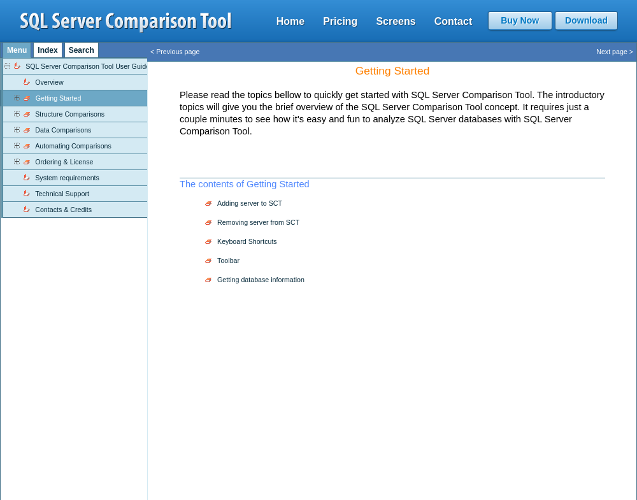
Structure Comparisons (69, 114)
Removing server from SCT (258, 222)
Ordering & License (64, 162)
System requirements (67, 178)
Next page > (614, 51)
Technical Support (62, 193)
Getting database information (260, 279)
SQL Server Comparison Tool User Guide (87, 66)
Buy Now (520, 20)
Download (586, 20)
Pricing (340, 21)
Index (47, 50)
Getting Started (59, 98)
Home (290, 21)
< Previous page (174, 51)
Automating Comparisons (73, 146)
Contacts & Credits (63, 209)
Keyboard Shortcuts (247, 241)
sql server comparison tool (126, 22)
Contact (453, 21)
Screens (395, 21)
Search (81, 50)
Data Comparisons (63, 130)
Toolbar (228, 260)
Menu (17, 50)
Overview (49, 82)
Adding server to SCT (249, 203)
